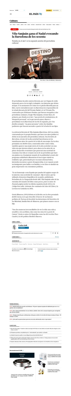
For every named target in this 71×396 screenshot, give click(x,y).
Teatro (18, 24)
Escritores (30, 244)
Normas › (57, 236)
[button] (35, 63)
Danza (29, 24)
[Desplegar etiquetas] (58, 244)
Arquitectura (38, 24)
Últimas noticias (14, 303)
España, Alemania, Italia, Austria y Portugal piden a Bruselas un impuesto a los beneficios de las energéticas (35, 341)
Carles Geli (35, 90)
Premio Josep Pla (23, 244)
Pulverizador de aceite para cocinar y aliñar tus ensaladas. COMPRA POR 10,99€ (54, 370)
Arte (25, 24)
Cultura (14, 21)
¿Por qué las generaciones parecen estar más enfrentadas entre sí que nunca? (32, 319)
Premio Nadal (15, 244)
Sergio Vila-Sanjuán (37, 244)
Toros (54, 24)
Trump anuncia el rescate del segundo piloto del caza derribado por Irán (34, 29)
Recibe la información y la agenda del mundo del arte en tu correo (28, 233)
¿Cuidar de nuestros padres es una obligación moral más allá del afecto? (27, 335)
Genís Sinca (45, 244)
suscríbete (49, 10)
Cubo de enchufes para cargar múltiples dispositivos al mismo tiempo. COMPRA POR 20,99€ (54, 355)
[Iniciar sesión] (56, 10)
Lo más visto (13, 325)
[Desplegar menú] (11, 14)
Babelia (57, 24)
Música (14, 24)
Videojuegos (48, 24)
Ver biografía (23, 227)
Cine (11, 24)
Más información (16, 250)
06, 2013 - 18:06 (37, 91)
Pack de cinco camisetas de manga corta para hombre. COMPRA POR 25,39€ (53, 363)
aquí (42, 250)
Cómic (44, 24)
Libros (22, 24)
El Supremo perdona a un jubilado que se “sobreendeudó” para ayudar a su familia (29, 332)
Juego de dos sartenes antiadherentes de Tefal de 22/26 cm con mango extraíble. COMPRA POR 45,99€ (22, 376)
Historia (33, 24)
